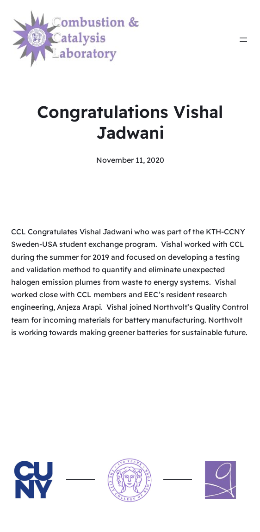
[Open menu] (243, 39)
